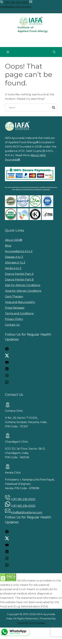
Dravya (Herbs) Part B (19, 279)
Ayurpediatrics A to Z (19, 251)
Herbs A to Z (13, 268)
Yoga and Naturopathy (20, 302)
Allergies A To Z (15, 262)
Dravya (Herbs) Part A (19, 273)
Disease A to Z (14, 257)
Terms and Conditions (19, 313)
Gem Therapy (14, 296)
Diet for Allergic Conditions (22, 285)
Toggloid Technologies (31, 622)
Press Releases (14, 307)
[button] (54, 52)
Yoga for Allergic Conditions (23, 290)
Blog (8, 245)
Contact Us (12, 324)
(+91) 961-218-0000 (16, 2)
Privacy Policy (14, 319)
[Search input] (29, 107)
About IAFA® (13, 240)
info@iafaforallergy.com (15, 6)
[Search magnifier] (53, 107)
